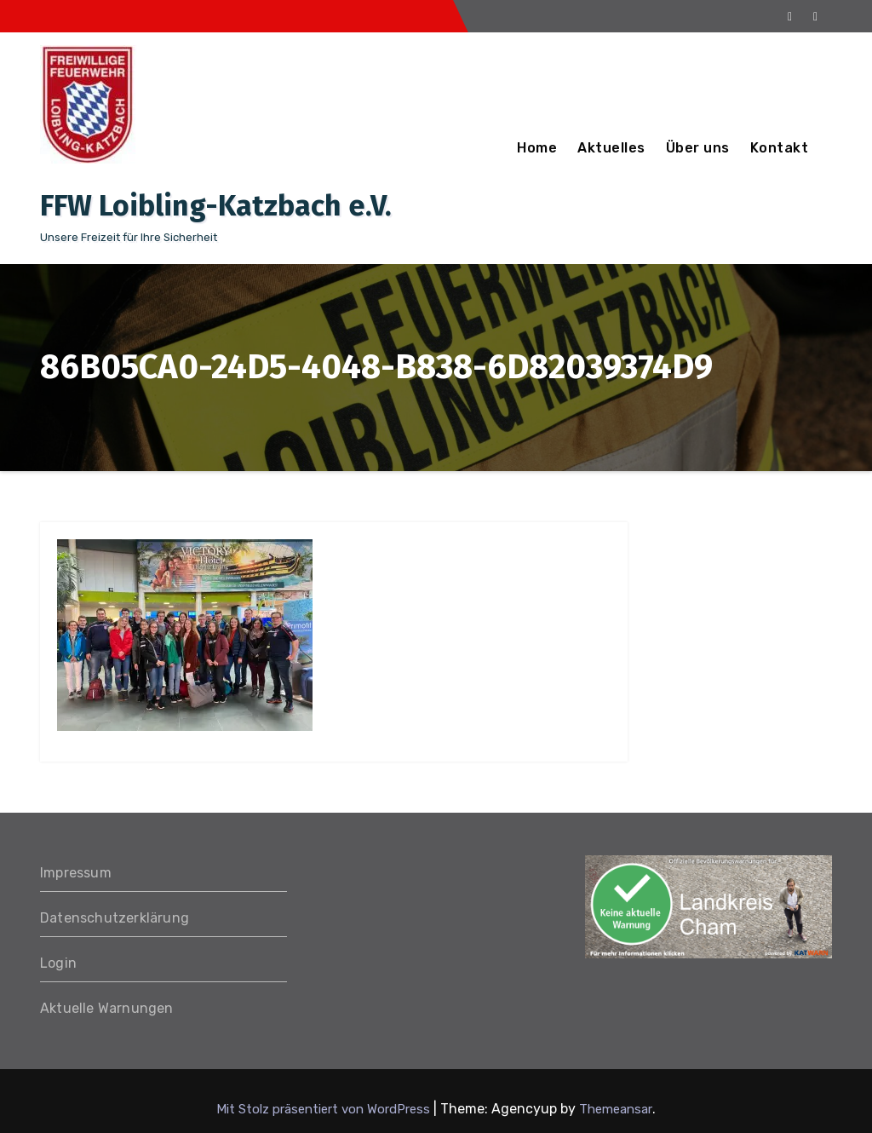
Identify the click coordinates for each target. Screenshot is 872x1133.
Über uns (698, 148)
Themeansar (615, 1109)
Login (58, 963)
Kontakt (779, 148)
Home (537, 148)
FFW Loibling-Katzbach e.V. (216, 205)
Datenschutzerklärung (114, 918)
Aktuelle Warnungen (107, 1008)
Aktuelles (611, 148)
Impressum (76, 873)
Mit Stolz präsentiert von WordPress (324, 1109)
